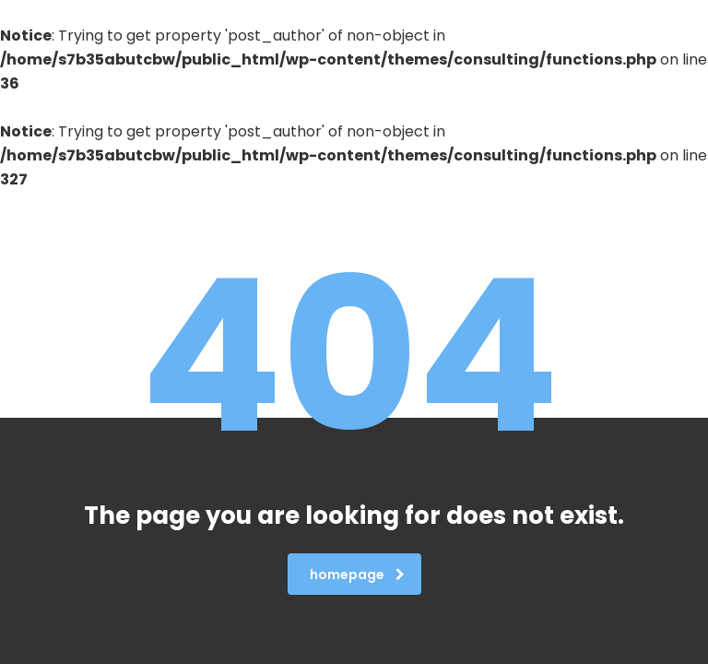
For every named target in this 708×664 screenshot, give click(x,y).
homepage (357, 574)
